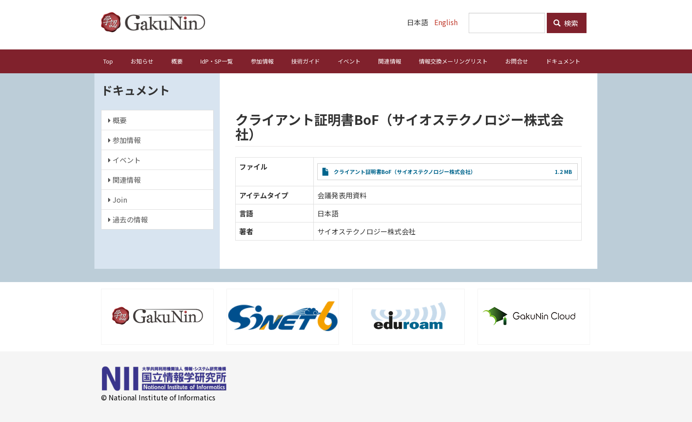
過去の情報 (128, 219)
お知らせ (142, 61)
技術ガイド (305, 61)
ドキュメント (563, 61)
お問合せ (516, 61)
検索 (565, 23)
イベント (349, 61)
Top (108, 61)
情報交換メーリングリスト (453, 61)
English (446, 22)
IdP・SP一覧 (216, 61)
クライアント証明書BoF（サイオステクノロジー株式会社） (405, 171)
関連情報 (389, 61)
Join (117, 199)
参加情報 (262, 61)
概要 (177, 61)
